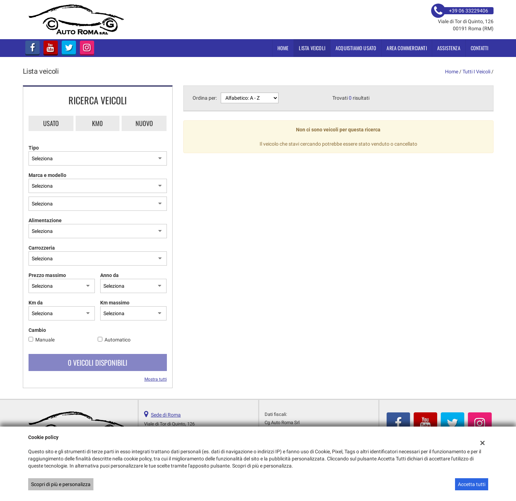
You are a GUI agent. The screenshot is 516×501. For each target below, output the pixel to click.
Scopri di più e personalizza (61, 484)
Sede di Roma (166, 415)
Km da (36, 303)
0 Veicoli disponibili (97, 362)
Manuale (45, 340)
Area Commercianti (406, 48)
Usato (51, 123)
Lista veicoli (312, 48)
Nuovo (144, 123)
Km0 (97, 123)
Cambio (37, 330)
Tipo (34, 148)
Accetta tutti (471, 484)
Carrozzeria (42, 248)
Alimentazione (45, 220)
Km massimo (114, 303)
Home (283, 48)
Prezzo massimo (47, 275)
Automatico (117, 340)
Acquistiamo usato (356, 48)
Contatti (480, 48)
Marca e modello (47, 175)
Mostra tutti (155, 379)
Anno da (109, 275)
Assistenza (448, 48)
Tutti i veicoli (476, 71)
